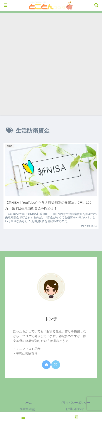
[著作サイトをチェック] (46, 364)
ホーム (27, 402)
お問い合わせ (75, 409)
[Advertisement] (51, 64)
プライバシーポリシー (75, 402)
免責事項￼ (27, 409)
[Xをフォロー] (55, 364)
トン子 (51, 319)
